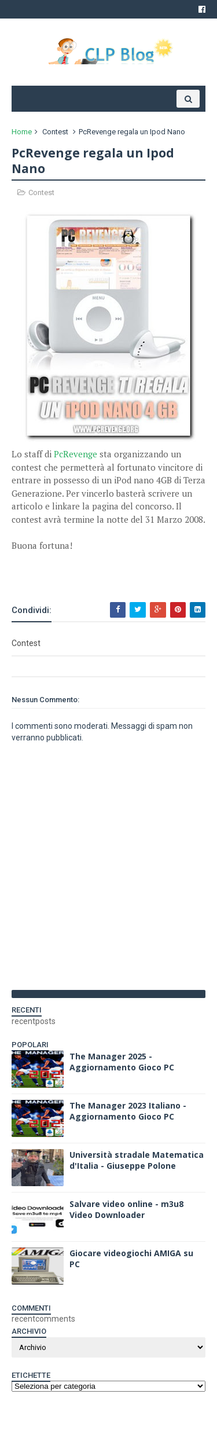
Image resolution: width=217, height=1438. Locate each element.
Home (22, 131)
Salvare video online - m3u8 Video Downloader (126, 1209)
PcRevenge (75, 454)
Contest (55, 131)
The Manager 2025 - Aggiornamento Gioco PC (121, 1062)
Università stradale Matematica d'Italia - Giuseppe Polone (136, 1160)
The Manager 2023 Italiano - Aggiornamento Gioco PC (127, 1111)
